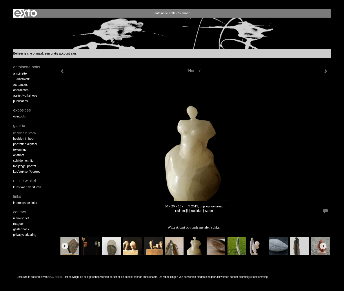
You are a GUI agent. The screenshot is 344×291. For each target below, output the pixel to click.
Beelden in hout (23, 138)
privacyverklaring (24, 234)
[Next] (323, 246)
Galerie (19, 125)
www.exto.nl (55, 276)
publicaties (20, 101)
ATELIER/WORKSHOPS (25, 95)
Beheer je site (22, 53)
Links (17, 196)
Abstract (18, 155)
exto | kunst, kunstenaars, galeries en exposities (25, 13)
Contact (19, 212)
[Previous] (65, 246)
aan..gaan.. (21, 84)
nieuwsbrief (21, 218)
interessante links (25, 203)
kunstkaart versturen (27, 187)
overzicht (19, 116)
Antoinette (20, 73)
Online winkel (24, 181)
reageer (18, 223)
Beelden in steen (24, 133)
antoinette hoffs (165, 13)
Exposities (22, 110)
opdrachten (21, 90)
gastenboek (21, 229)
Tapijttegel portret (24, 166)
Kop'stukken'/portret (26, 171)
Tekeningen (20, 149)
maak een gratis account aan (56, 53)
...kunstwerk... (22, 79)
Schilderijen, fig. (24, 160)
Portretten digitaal (25, 144)
